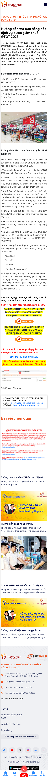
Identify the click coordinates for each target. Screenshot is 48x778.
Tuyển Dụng (6, 730)
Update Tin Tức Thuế (10, 724)
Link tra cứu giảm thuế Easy (24, 357)
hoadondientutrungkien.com (26, 405)
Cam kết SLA (13, 762)
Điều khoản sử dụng (12, 757)
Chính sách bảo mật (33, 757)
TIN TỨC (21, 16)
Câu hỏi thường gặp (31, 762)
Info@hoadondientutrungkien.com (27, 403)
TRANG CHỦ (8, 16)
